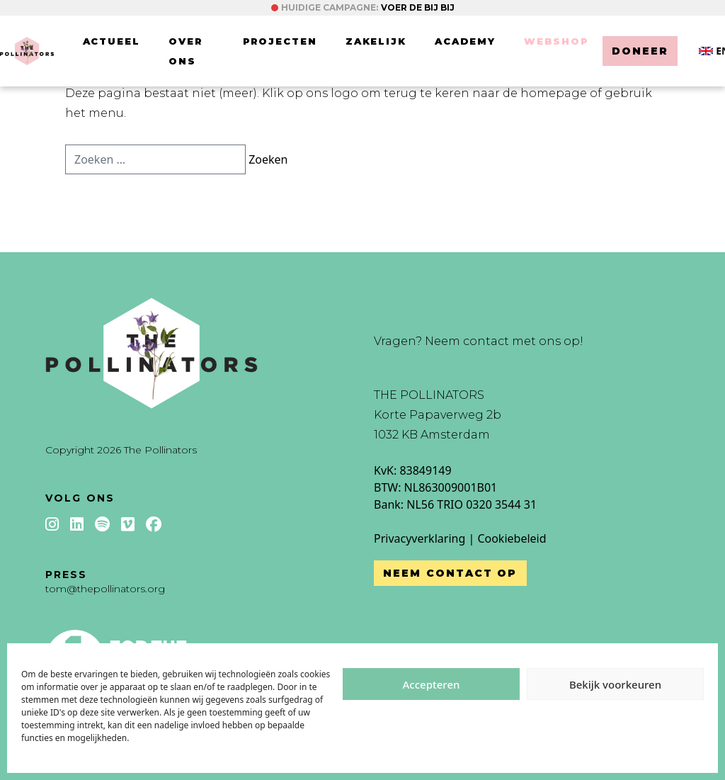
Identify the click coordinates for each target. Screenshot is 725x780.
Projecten (280, 41)
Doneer (640, 51)
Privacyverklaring (419, 538)
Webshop (556, 41)
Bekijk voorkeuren (615, 684)
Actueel (112, 41)
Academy (465, 41)
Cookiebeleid (511, 538)
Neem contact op (450, 573)
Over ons (185, 51)
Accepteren (431, 684)
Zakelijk (376, 41)
